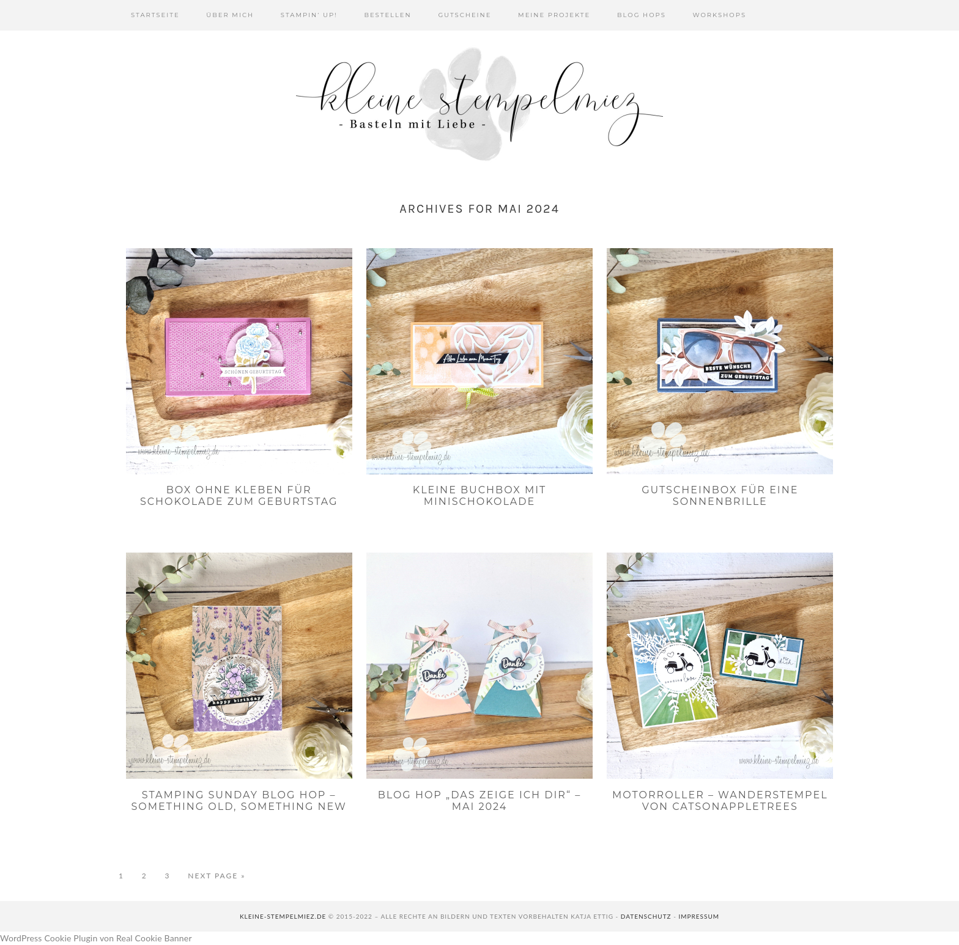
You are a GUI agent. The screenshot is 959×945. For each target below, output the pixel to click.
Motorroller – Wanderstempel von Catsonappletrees (720, 800)
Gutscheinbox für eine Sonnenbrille (720, 495)
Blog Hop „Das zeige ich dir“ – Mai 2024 (480, 800)
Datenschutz (646, 916)
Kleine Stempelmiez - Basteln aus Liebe (479, 104)
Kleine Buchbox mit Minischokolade (479, 495)
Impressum (698, 916)
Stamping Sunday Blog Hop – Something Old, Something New (238, 800)
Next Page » (216, 876)
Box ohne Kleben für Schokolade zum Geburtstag (239, 495)
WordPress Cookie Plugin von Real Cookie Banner (96, 938)
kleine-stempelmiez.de (283, 916)
